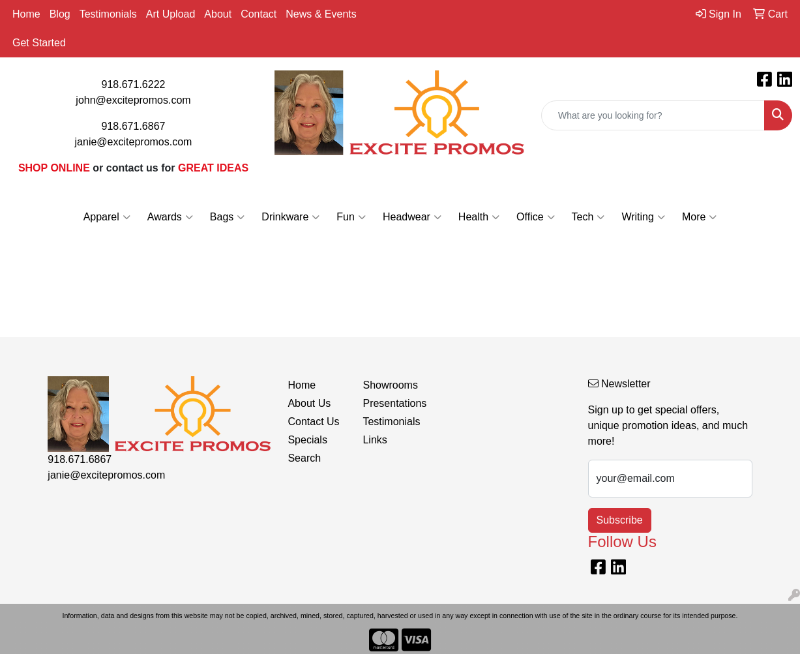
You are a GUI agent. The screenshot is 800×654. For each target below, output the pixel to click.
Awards (170, 217)
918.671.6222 (134, 84)
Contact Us (313, 421)
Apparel (106, 217)
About (217, 14)
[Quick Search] (653, 115)
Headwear (412, 217)
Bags (227, 217)
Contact (258, 14)
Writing (643, 217)
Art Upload (171, 14)
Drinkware (290, 217)
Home (26, 14)
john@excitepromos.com (133, 100)
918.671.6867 (134, 126)
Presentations (392, 403)
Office (535, 217)
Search (304, 458)
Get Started (39, 42)
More (699, 217)
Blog (60, 14)
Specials (307, 439)
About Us (309, 403)
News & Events (321, 14)
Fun (351, 217)
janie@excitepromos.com (133, 141)
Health (478, 217)
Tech (588, 217)
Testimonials (108, 14)
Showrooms (390, 385)
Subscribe (620, 520)
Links (375, 439)
